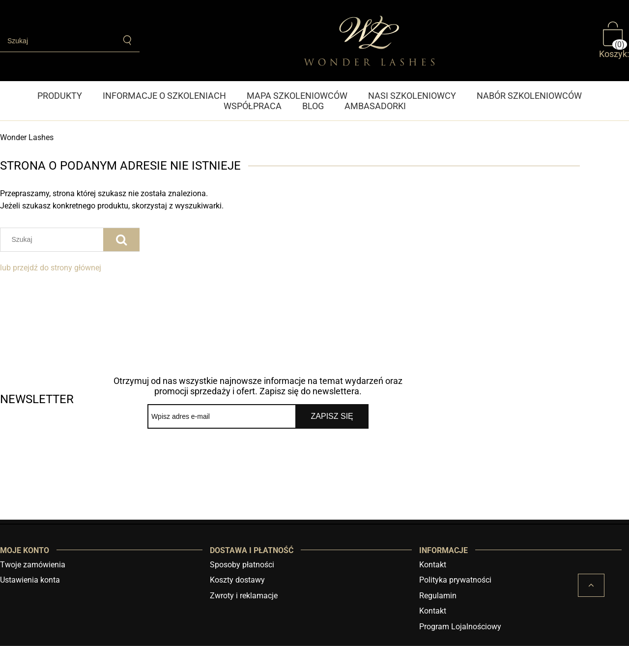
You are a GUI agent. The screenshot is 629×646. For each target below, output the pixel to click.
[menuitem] (64, 95)
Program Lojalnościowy (460, 626)
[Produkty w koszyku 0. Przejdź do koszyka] (614, 40)
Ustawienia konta (30, 580)
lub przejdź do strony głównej (50, 267)
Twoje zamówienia (32, 564)
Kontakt (432, 564)
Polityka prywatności (455, 580)
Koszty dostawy (237, 580)
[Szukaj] (127, 40)
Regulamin (438, 595)
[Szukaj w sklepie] (57, 40)
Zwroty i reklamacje (244, 595)
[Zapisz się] (332, 416)
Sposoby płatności (242, 564)
